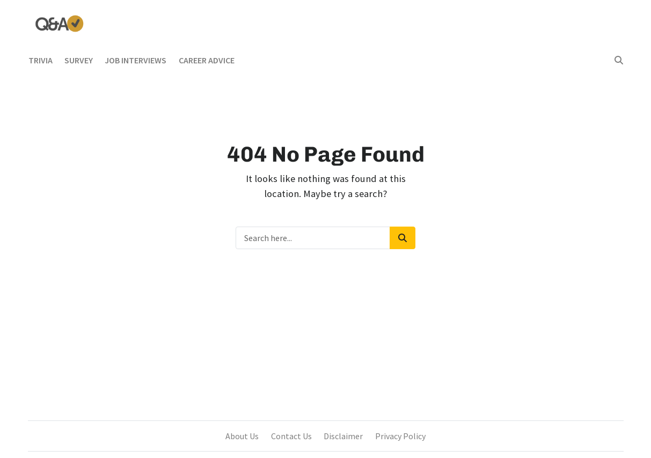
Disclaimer (343, 436)
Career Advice (207, 60)
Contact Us (291, 436)
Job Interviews (135, 60)
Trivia (40, 60)
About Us (242, 436)
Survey (78, 60)
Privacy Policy (400, 436)
